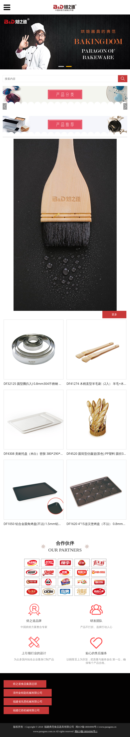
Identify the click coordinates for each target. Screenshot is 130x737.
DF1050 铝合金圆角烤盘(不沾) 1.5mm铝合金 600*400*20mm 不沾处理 (52, 524)
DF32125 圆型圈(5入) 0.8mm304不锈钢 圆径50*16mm (41, 384)
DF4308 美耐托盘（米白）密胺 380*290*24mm (37, 454)
